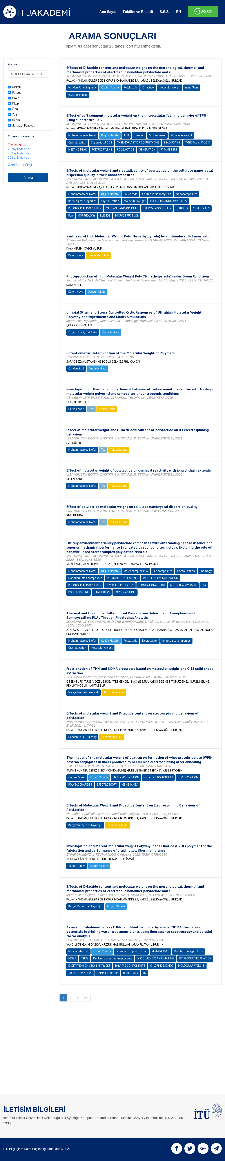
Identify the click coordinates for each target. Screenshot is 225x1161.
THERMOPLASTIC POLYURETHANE (138, 142)
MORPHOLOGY (86, 215)
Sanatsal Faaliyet (23, 125)
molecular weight (169, 87)
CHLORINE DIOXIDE (161, 966)
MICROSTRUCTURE (126, 215)
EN (178, 12)
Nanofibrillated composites (85, 578)
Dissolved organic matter (131, 951)
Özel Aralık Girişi (20, 164)
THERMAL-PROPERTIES (157, 208)
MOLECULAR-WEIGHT (183, 585)
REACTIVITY (130, 973)
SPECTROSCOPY (107, 784)
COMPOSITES (201, 208)
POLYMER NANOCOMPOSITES (168, 201)
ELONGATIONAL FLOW (151, 585)
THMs (84, 958)
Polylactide (131, 87)
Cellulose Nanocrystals (156, 194)
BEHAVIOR (182, 208)
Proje (15, 98)
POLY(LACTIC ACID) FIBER (122, 578)
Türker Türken (76, 866)
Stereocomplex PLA (135, 571)
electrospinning (77, 95)
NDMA (72, 958)
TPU (126, 135)
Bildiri (16, 120)
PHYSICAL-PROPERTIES (120, 585)
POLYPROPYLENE (102, 149)
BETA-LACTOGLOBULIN (158, 777)
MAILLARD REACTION (126, 777)
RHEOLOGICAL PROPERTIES (84, 208)
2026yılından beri (19, 149)
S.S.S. (164, 12)
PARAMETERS (168, 149)
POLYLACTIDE (125, 149)
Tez (14, 114)
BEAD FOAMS (172, 142)
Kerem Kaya (75, 255)
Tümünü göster (18, 144)
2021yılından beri (19, 158)
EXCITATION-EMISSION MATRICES (89, 966)
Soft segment (157, 135)
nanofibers (191, 87)
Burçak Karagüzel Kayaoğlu (85, 825)
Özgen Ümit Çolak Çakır (82, 332)
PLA (70, 215)
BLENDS (105, 215)
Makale (17, 87)
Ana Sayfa (107, 12)
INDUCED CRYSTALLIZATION (160, 578)
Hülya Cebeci (76, 409)
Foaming (139, 135)
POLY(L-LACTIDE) (125, 592)
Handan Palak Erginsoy (82, 87)
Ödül (15, 109)
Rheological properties (82, 201)
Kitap (15, 103)
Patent (16, 92)
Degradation (150, 641)
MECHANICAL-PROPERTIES (122, 208)
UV (144, 973)
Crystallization (77, 142)
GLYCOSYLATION (188, 777)
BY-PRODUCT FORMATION (195, 958)
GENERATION (147, 149)
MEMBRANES (130, 784)
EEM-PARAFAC (160, 951)
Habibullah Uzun (78, 951)
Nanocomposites (186, 194)
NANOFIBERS (102, 592)
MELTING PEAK (77, 149)
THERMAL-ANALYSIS (197, 142)
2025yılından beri (19, 153)
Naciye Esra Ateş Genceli (83, 692)
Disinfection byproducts (188, 951)
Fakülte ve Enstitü (138, 12)
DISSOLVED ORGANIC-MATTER (155, 958)
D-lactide (148, 87)
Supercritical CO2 (101, 142)
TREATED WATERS (80, 973)
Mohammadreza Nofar (82, 135)
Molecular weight (181, 135)
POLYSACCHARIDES (80, 784)
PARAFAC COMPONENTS (130, 966)
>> (85, 997)
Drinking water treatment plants (112, 958)
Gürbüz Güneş (76, 777)
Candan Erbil (76, 368)
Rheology (206, 571)
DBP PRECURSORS (107, 973)
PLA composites (162, 571)
